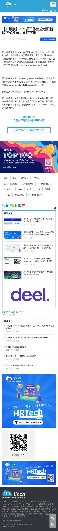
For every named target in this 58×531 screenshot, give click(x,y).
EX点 (29, 189)
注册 (53, 10)
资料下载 (5, 506)
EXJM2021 (8, 189)
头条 (14, 178)
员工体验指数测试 (36, 195)
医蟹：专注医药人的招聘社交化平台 (19, 365)
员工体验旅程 (27, 184)
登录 (45, 10)
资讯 (6, 178)
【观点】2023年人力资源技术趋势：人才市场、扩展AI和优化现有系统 (30, 327)
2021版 (7, 195)
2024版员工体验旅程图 (19, 509)
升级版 (47, 189)
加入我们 (24, 502)
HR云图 (50, 504)
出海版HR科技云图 (17, 514)
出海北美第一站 (39, 511)
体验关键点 (19, 195)
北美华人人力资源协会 (35, 506)
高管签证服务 (20, 516)
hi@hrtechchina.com (14, 521)
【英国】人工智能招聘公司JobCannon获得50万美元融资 (27, 337)
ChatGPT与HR (7, 504)
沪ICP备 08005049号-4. (9, 526)
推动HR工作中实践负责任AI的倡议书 (16, 511)
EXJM (20, 189)
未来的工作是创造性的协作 (16, 347)
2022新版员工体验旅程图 (40, 502)
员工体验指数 (43, 184)
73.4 (38, 189)
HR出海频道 (40, 504)
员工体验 (24, 178)
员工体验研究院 (18, 506)
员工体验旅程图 (10, 184)
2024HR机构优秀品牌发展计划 (42, 509)
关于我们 (5, 502)
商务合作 (15, 502)
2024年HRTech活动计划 (24, 504)
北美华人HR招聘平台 (35, 514)
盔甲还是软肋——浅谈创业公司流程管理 (21, 356)
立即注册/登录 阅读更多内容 (29, 130)
